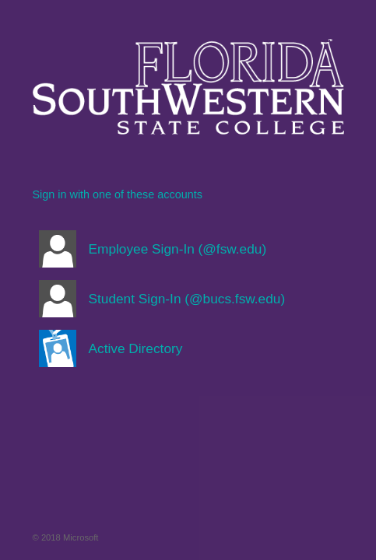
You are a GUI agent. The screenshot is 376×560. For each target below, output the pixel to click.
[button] (188, 249)
